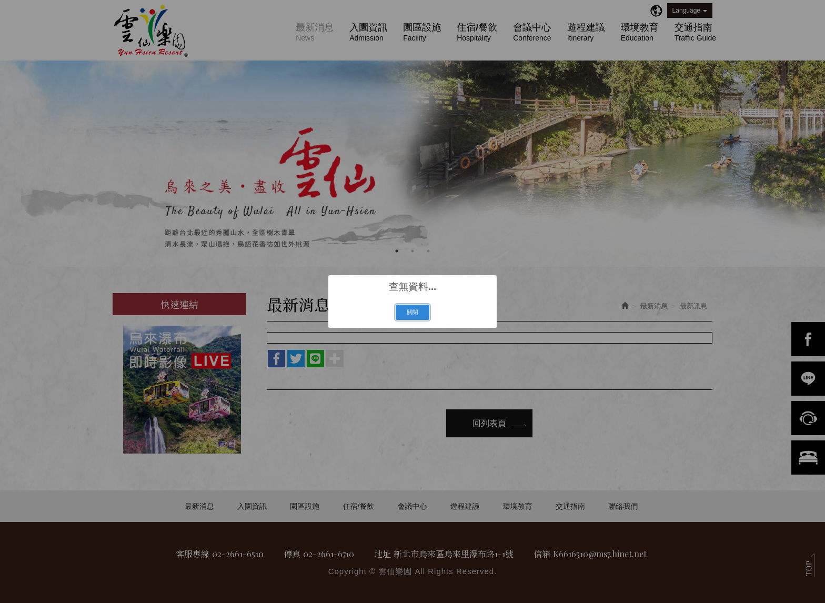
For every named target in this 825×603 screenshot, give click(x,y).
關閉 (412, 312)
